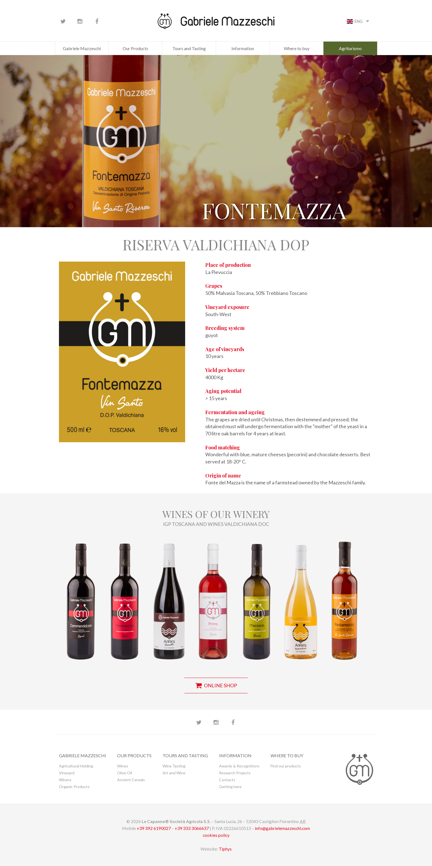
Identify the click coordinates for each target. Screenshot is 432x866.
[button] (81, 597)
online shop (216, 685)
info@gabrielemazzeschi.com (282, 828)
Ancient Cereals (131, 779)
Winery (65, 779)
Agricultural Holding (76, 766)
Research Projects (235, 772)
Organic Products (74, 786)
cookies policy (216, 835)
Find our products (286, 766)
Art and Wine (174, 772)
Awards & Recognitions (239, 766)
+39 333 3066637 (192, 828)
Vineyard (66, 772)
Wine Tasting (174, 766)
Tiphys (225, 848)
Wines (122, 766)
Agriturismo (350, 48)
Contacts (227, 779)
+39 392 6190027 (154, 828)
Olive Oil (124, 772)
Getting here (230, 786)
